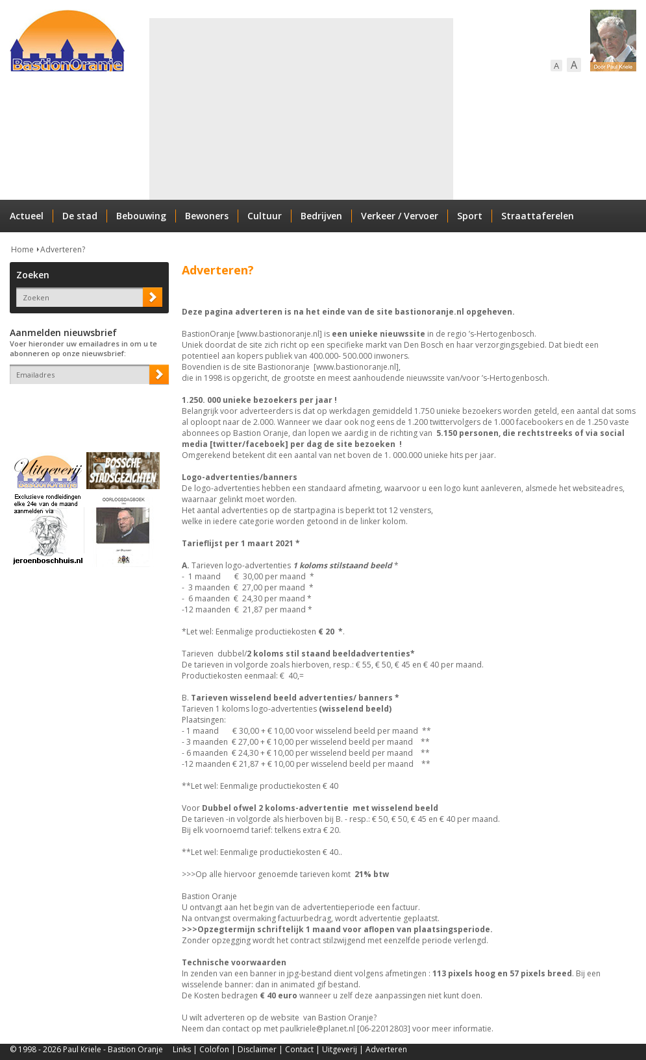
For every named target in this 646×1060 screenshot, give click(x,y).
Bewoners (207, 216)
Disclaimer (257, 1049)
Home (22, 249)
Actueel (26, 216)
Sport (469, 216)
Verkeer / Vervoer (399, 216)
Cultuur (264, 216)
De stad (79, 216)
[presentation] (86, 406)
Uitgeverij (339, 1049)
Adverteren (386, 1049)
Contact (299, 1049)
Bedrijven (321, 216)
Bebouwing (141, 216)
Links (182, 1049)
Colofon (214, 1049)
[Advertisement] (299, 109)
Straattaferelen (537, 216)
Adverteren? (62, 249)
